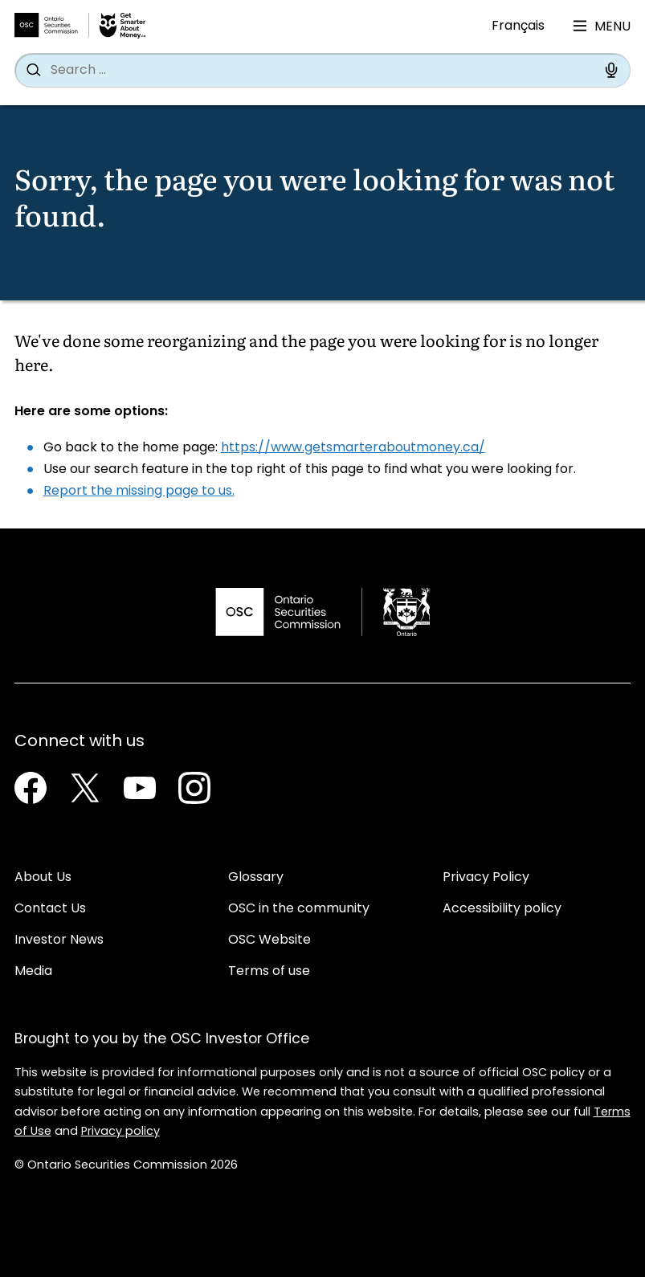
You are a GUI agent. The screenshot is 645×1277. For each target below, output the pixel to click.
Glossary (256, 877)
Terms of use (269, 971)
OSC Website (269, 940)
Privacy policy (120, 1132)
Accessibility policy (502, 909)
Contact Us (50, 909)
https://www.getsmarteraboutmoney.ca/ (353, 448)
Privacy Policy (486, 877)
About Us (42, 877)
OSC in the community (298, 909)
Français (518, 26)
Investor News (59, 940)
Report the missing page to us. (139, 491)
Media (33, 971)
